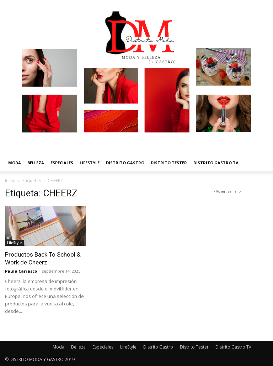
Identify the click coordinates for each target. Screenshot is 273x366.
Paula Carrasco (21, 271)
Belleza (35, 162)
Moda (14, 162)
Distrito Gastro (125, 162)
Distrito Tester (169, 162)
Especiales (61, 162)
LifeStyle (90, 162)
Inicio (10, 180)
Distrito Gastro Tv (215, 162)
